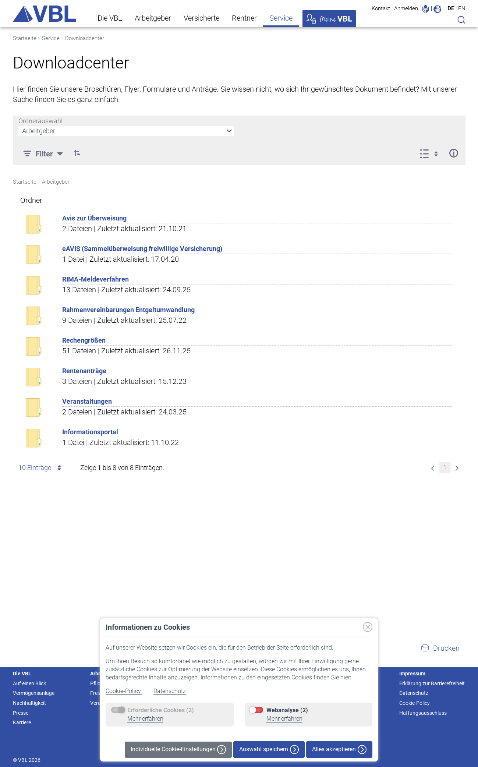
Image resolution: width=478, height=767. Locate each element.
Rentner (244, 18)
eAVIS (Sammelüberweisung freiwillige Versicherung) (142, 248)
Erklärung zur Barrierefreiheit (432, 683)
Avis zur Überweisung (94, 218)
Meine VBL (329, 18)
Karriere (22, 722)
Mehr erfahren (145, 718)
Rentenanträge (84, 371)
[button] (78, 153)
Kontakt (381, 8)
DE (450, 8)
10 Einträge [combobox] (41, 467)
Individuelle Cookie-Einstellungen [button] (178, 749)
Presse (20, 713)
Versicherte (201, 18)
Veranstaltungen (87, 401)
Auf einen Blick (29, 683)
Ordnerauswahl (40, 121)
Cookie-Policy (124, 691)
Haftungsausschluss (423, 713)
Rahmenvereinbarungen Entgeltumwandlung (128, 310)
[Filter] (44, 153)
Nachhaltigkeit (29, 703)
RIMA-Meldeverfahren (95, 279)
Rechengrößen (84, 340)
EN (461, 8)
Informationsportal (90, 432)
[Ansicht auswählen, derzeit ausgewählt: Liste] (431, 153)
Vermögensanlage (33, 693)
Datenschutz (169, 691)
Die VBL (110, 18)
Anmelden (406, 8)
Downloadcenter (84, 38)
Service (281, 18)
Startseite (24, 38)
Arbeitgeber (153, 18)
